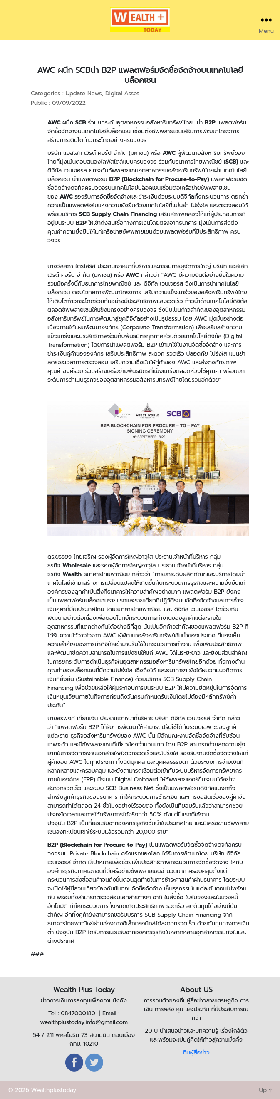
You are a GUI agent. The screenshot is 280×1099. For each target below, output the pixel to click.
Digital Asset (122, 93)
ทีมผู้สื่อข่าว (196, 1052)
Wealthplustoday (53, 1090)
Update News (83, 93)
